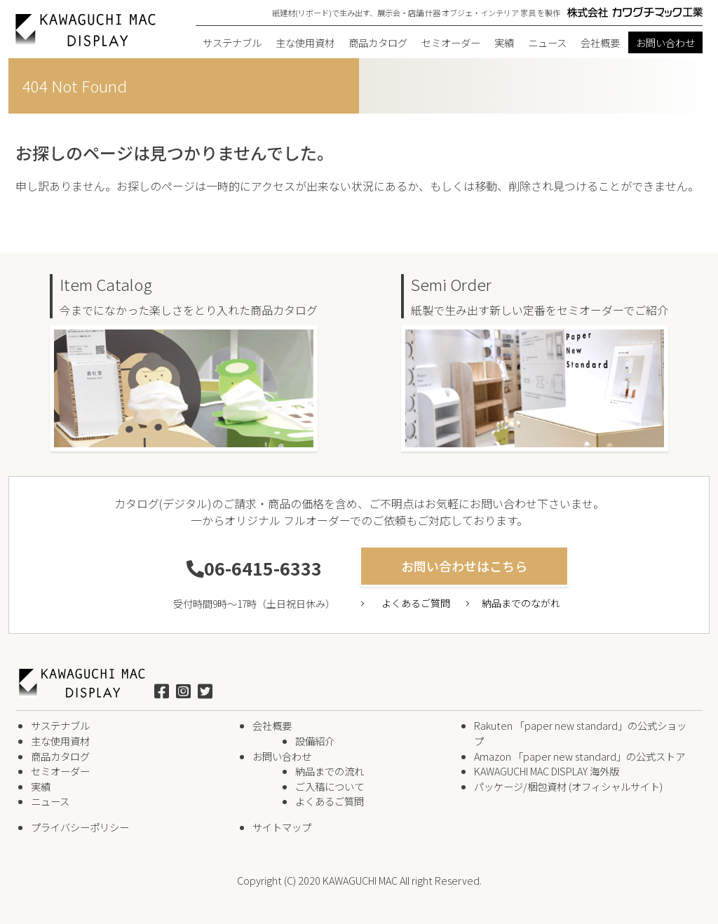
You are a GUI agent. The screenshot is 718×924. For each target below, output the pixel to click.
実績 (504, 42)
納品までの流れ (329, 770)
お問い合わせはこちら (464, 566)
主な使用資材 (305, 42)
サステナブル (232, 42)
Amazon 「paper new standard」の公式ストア (579, 756)
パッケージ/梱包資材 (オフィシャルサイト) (568, 786)
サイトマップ (281, 827)
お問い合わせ (665, 42)
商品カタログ (377, 42)
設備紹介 (314, 740)
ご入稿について (329, 786)
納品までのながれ (521, 603)
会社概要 (600, 42)
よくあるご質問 (415, 603)
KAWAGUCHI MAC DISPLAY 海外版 (546, 770)
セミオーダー (450, 42)
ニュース (547, 42)
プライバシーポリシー (80, 827)
